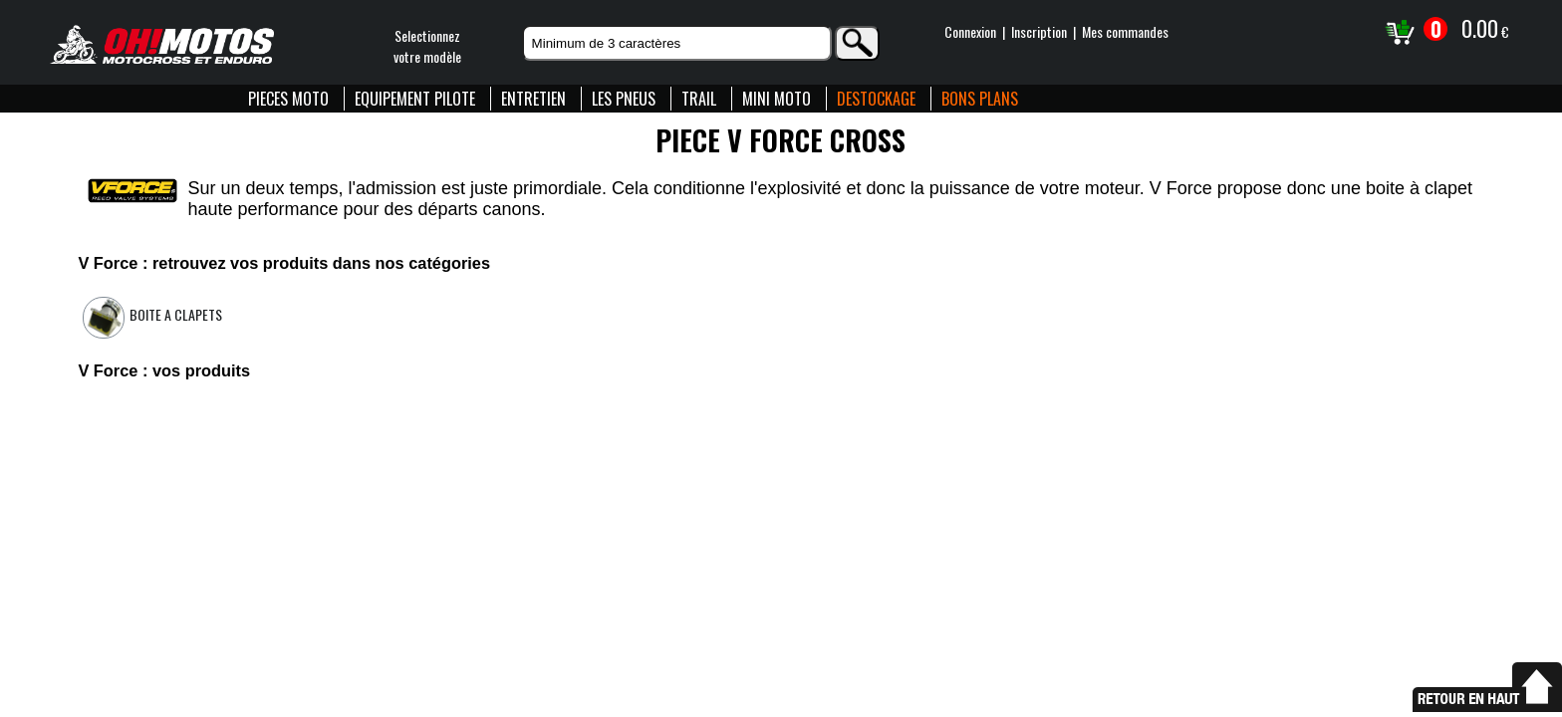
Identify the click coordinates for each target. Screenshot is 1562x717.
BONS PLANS (979, 99)
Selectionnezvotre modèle (427, 46)
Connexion (970, 31)
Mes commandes (1125, 31)
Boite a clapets (176, 314)
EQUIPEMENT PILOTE (415, 99)
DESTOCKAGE (876, 99)
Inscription (1039, 31)
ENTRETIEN (533, 99)
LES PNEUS (623, 99)
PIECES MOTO (288, 99)
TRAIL (698, 99)
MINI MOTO (776, 99)
